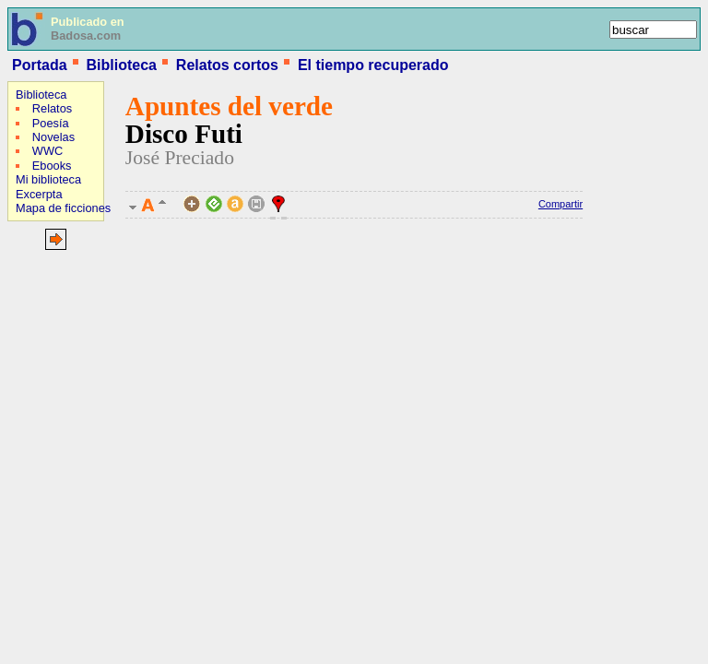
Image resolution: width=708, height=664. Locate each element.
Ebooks (52, 165)
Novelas (53, 137)
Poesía (50, 123)
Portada (39, 65)
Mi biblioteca (48, 179)
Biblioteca (121, 65)
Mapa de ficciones (63, 208)
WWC (47, 151)
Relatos (52, 108)
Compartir (560, 203)
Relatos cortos (227, 65)
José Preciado (179, 158)
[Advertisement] (62, 375)
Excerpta (39, 194)
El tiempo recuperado (373, 65)
